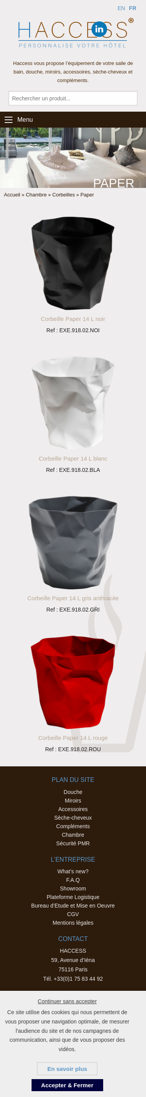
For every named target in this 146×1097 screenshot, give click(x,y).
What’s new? (73, 871)
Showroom (73, 888)
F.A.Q (73, 880)
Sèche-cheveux (73, 818)
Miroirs (73, 800)
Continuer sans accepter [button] (67, 1001)
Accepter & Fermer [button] (67, 1085)
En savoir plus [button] (67, 1068)
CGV (73, 914)
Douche (72, 792)
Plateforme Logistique (73, 897)
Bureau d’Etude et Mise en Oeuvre (73, 905)
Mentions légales (73, 923)
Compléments (73, 826)
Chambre (36, 195)
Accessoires (73, 809)
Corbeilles (63, 195)
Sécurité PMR (73, 843)
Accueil (12, 195)
